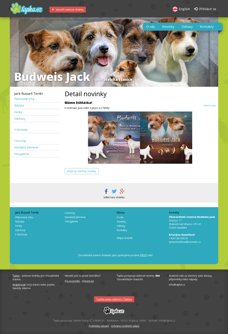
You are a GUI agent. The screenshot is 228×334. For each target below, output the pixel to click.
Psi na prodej (72, 281)
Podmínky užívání (99, 326)
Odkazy (187, 26)
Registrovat (19, 284)
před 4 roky (210, 105)
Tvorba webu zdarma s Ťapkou (114, 299)
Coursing (20, 141)
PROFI (143, 255)
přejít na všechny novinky (81, 171)
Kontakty (207, 26)
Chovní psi (88, 281)
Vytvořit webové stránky (68, 9)
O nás (150, 26)
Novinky (168, 26)
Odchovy (19, 119)
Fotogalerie (21, 154)
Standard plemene (26, 147)
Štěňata (19, 105)
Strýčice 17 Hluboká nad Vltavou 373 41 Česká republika (192, 222)
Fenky (18, 112)
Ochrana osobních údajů (125, 326)
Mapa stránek (125, 238)
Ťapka (15, 275)
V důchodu (21, 130)
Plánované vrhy (24, 99)
